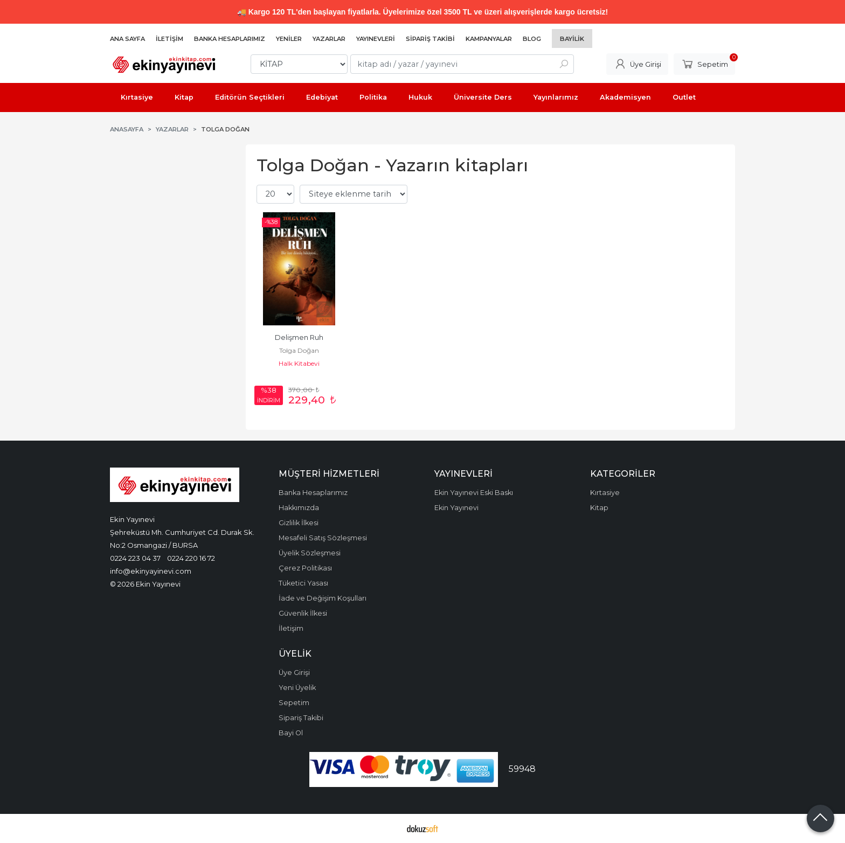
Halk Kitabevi (299, 363)
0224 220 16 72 (191, 558)
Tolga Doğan (299, 350)
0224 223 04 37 (135, 558)
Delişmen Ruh (299, 337)
